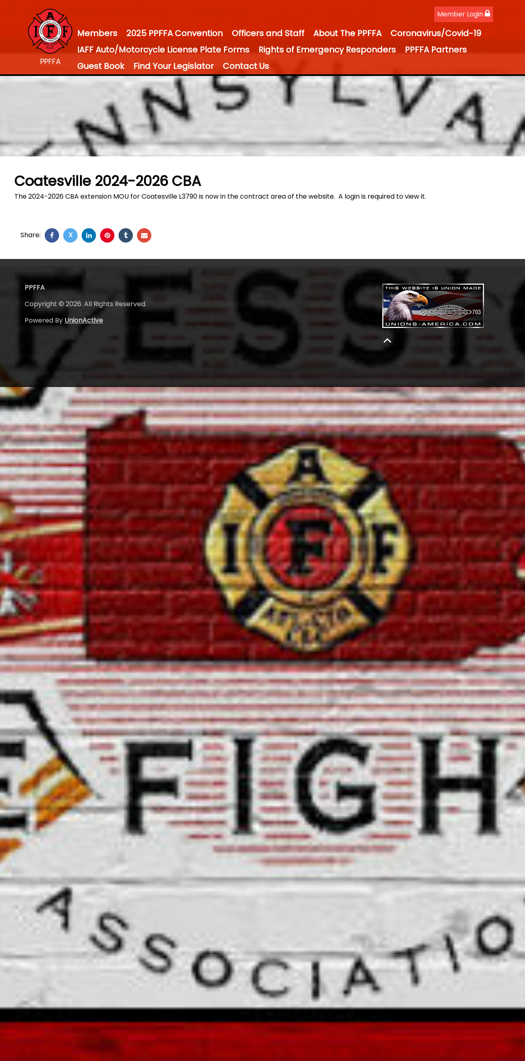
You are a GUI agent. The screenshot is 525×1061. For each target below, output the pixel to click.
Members (97, 33)
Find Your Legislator (173, 66)
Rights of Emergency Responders (327, 49)
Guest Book (100, 66)
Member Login (463, 14)
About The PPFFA (347, 33)
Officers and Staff (268, 33)
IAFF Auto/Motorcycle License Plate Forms (163, 49)
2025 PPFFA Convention (174, 33)
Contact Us (246, 66)
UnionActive (83, 320)
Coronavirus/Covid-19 (435, 33)
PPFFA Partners (436, 49)
